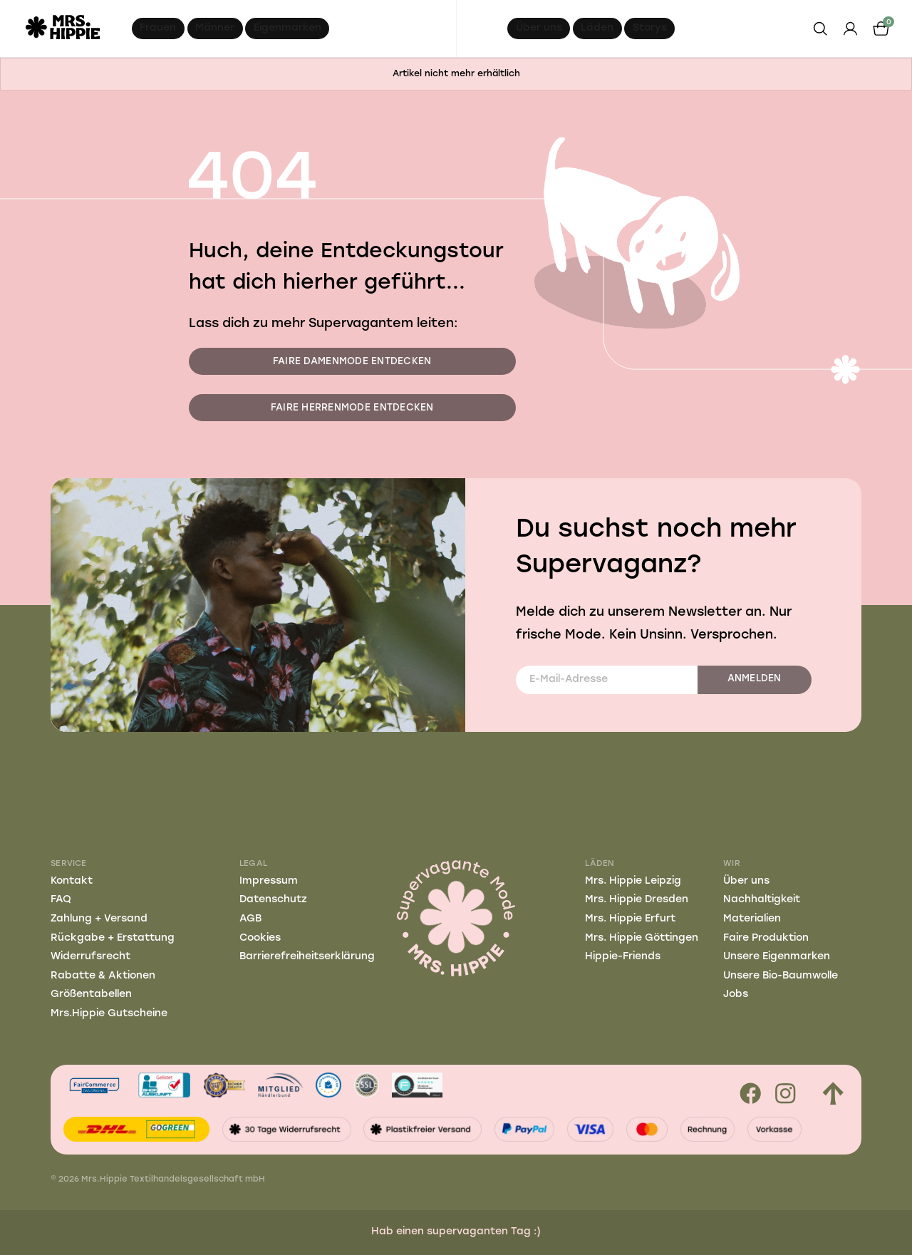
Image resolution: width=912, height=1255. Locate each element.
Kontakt (72, 881)
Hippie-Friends (622, 956)
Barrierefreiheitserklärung (307, 956)
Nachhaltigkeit (761, 899)
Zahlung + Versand (99, 919)
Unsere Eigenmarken (776, 956)
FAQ (61, 899)
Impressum (268, 881)
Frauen (158, 28)
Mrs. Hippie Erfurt (630, 919)
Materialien (752, 919)
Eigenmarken (287, 28)
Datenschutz (273, 899)
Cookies (260, 938)
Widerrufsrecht (90, 956)
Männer (214, 28)
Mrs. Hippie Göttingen (641, 938)
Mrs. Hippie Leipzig (633, 881)
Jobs (735, 994)
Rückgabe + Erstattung (113, 938)
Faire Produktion (766, 938)
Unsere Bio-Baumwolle (780, 976)
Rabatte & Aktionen (103, 976)
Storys (650, 28)
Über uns (539, 28)
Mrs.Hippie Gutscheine (109, 1013)
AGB (250, 919)
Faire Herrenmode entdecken (352, 408)
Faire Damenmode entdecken (352, 361)
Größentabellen (91, 994)
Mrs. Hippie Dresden (636, 899)
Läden (597, 28)
